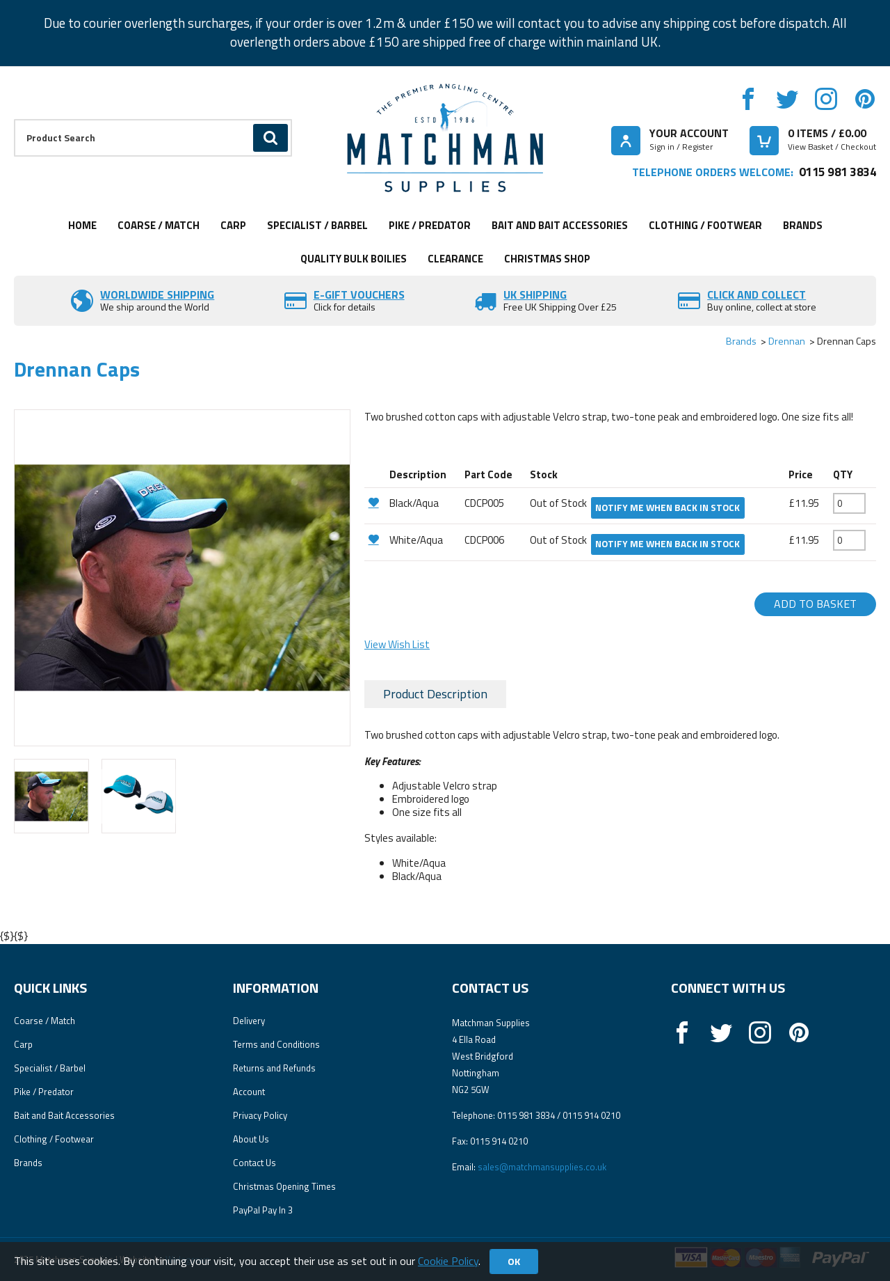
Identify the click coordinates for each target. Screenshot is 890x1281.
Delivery (249, 1021)
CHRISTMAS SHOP (547, 259)
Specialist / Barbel (317, 225)
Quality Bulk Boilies (353, 259)
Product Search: (14, 119)
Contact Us (254, 1163)
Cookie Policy (448, 1260)
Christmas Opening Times (284, 1186)
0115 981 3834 (837, 171)
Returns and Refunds (274, 1068)
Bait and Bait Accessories (560, 225)
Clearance (455, 259)
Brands (803, 225)
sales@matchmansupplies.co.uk (542, 1167)
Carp (233, 225)
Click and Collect (756, 294)
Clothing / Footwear (705, 225)
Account (249, 1092)
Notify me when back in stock (667, 507)
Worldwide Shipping (157, 294)
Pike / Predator (430, 225)
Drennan (786, 340)
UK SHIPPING (535, 294)
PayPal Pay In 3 (263, 1210)
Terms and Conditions (276, 1044)
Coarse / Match (159, 225)
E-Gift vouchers (359, 294)
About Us (251, 1139)
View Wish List (397, 644)
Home (82, 225)
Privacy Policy (260, 1115)
